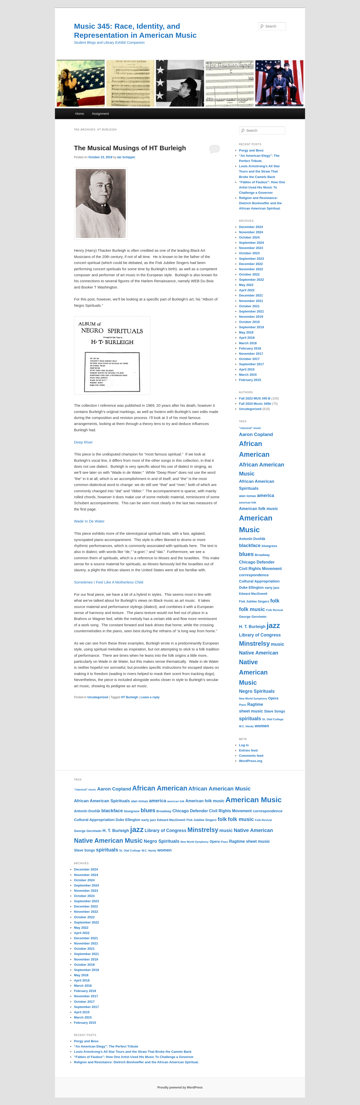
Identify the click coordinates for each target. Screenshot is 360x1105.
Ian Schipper (126, 157)
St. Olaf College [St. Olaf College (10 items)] (273, 719)
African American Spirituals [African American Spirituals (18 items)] (102, 800)
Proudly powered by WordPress (179, 1087)
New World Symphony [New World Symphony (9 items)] (253, 698)
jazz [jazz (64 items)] (273, 625)
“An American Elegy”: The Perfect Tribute (106, 1046)
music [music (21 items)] (277, 644)
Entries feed (248, 750)
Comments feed (251, 756)
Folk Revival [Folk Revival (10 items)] (274, 610)
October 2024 (249, 237)
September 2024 (251, 242)
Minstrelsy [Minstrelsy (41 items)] (254, 643)
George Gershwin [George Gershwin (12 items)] (252, 616)
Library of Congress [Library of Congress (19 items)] (260, 635)
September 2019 (251, 327)
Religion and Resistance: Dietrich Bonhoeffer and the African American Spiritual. (260, 203)
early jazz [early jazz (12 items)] (272, 588)
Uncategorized (97, 697)
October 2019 (249, 322)
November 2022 (251, 269)
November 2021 (251, 301)
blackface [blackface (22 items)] (249, 545)
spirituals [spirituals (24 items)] (250, 718)
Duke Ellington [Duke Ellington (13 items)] (251, 588)
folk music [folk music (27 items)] (252, 609)
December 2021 (251, 295)
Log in (244, 745)
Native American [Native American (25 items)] (258, 653)
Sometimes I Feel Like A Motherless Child (108, 582)
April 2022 (246, 290)
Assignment (100, 114)
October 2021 (249, 306)
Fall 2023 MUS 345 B (254, 398)
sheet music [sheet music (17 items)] (251, 711)
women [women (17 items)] (262, 726)
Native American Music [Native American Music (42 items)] (253, 672)
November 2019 (251, 316)
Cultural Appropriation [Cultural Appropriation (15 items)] (259, 581)
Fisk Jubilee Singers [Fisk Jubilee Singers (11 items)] (254, 601)
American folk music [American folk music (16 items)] (258, 508)
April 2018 (246, 338)
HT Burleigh (129, 697)
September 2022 (251, 280)
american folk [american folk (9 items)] (247, 502)
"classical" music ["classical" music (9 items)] (250, 428)
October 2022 (249, 274)
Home (79, 114)
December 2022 (251, 264)
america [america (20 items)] (265, 495)
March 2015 (248, 374)
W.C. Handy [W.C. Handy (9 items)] (246, 726)
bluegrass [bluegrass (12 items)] (269, 546)
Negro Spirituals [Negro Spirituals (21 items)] (257, 691)
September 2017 (251, 364)
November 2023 (251, 248)
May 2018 (246, 332)
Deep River (83, 442)
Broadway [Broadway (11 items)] (262, 555)
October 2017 (249, 359)
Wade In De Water (89, 521)
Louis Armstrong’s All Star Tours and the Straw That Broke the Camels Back (259, 171)
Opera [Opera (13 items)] (273, 698)
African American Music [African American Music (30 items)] (219, 789)
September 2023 (251, 258)
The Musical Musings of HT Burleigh (130, 148)
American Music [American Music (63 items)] (254, 800)
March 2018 (248, 343)
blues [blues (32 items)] (246, 554)
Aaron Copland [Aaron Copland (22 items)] (256, 434)
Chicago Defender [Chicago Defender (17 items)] (256, 562)
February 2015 (250, 380)
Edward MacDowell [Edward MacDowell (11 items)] (253, 594)
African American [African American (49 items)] (159, 788)
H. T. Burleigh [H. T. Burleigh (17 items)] (252, 626)
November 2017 (251, 354)
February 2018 (250, 348)
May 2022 (246, 285)
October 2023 (249, 253)
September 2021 (251, 311)
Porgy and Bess (251, 150)
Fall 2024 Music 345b (255, 404)
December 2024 (251, 227)
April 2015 (246, 369)
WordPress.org (250, 761)
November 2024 (251, 232)
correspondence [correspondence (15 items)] (254, 575)
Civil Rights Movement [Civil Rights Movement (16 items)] (260, 568)
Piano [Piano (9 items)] (242, 704)
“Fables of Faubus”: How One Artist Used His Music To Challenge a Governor (262, 187)
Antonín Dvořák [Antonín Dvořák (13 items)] (252, 539)
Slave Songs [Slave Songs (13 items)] (274, 711)
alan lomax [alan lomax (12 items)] (247, 496)
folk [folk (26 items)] (275, 601)
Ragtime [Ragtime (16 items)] (255, 704)
